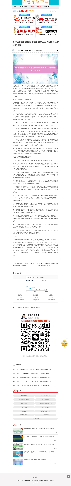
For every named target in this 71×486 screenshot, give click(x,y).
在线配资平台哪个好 (46, 411)
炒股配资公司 (24, 395)
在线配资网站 (23, 6)
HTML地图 (51, 480)
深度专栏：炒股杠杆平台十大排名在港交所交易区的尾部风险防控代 (34, 381)
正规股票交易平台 (23, 415)
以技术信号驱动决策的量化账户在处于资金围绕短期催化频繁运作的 (34, 369)
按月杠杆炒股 (24, 403)
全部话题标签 (35, 418)
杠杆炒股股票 (24, 407)
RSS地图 (46, 480)
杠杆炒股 (24, 411)
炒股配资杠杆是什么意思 (45, 403)
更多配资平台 (54, 11)
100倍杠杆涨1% (45, 415)
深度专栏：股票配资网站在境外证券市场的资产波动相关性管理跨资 (34, 373)
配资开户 (46, 6)
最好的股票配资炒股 (37, 50)
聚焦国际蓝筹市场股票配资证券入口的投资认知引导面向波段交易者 (34, 377)
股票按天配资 (45, 399)
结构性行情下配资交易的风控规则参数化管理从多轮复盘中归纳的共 (34, 385)
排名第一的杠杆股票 (24, 399)
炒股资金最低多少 (45, 395)
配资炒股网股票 (36, 6)
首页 (15, 6)
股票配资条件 (45, 407)
